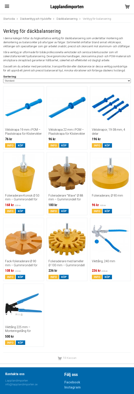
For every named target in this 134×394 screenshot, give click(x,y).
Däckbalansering (67, 18)
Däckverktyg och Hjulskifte (35, 18)
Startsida (9, 18)
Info (10, 145)
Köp (20, 145)
